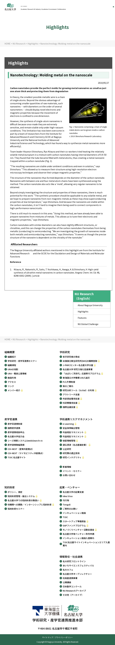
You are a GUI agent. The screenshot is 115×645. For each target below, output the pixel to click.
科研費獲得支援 (70, 402)
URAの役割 (13, 369)
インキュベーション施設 (74, 512)
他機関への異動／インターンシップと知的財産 (30, 504)
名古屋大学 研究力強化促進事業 (78, 369)
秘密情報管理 (69, 440)
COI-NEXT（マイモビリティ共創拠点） (26, 453)
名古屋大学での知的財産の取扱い (23, 500)
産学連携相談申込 (16, 432)
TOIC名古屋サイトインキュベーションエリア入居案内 (86, 544)
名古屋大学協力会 (16, 436)
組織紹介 (12, 356)
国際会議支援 (69, 407)
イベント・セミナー (72, 470)
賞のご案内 (68, 386)
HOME (7, 43)
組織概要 (9, 352)
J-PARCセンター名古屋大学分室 (78, 365)
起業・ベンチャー (70, 487)
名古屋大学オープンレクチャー (77, 573)
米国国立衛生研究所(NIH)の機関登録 (80, 360)
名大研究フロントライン (74, 561)
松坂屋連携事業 (70, 578)
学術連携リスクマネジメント (76, 419)
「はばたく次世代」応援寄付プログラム (81, 373)
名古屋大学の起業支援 (73, 491)
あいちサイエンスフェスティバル (78, 565)
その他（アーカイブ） (73, 594)
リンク (11, 386)
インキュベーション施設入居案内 (78, 538)
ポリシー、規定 (15, 491)
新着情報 (67, 466)
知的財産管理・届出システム (21, 496)
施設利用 (12, 377)
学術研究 (65, 352)
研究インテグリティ (72, 457)
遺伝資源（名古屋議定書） (75, 444)
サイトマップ (47, 637)
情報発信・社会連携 (71, 556)
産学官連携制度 (15, 423)
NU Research (19, 43)
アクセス (12, 381)
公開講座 (67, 582)
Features (82, 317)
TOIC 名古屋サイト (17, 457)
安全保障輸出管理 (71, 428)
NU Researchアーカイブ (74, 590)
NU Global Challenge (88, 324)
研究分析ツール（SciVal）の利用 (78, 390)
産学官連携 (10, 419)
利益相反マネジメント (73, 432)
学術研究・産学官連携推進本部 (48, 6)
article (38, 275)
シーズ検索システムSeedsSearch (25, 440)
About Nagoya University (90, 305)
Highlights (33, 43)
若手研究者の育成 (71, 356)
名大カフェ (68, 569)
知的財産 (9, 487)
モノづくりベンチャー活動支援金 (78, 529)
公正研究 (67, 448)
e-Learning (68, 423)
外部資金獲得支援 (71, 398)
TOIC (65, 517)
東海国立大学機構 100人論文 (76, 377)
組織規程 (12, 365)
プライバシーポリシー (64, 637)
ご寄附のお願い (70, 508)
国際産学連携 (14, 428)
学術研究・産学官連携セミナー (22, 360)
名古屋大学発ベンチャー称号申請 (78, 533)
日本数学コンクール (72, 586)
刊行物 (66, 500)
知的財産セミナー (16, 508)
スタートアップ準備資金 (74, 521)
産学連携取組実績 (16, 444)
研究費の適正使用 (71, 453)
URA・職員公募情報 (17, 373)
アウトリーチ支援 (71, 394)
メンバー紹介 (14, 390)
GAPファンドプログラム (74, 525)
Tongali (67, 504)
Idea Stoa (67, 496)
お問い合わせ (69, 475)
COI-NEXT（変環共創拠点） (21, 448)
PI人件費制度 (69, 381)
